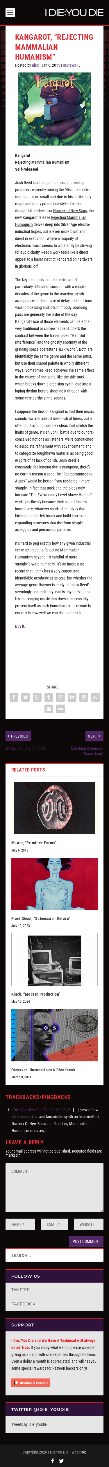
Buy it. (20, 626)
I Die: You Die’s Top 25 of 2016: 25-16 (41, 1110)
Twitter (20, 1289)
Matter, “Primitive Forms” (34, 842)
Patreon (88, 1354)
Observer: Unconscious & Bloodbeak (43, 1070)
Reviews (69, 65)
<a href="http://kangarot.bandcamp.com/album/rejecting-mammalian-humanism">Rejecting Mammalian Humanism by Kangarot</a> (54, 654)
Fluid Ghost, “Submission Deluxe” (41, 918)
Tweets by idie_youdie (29, 1424)
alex (35, 65)
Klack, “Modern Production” (35, 994)
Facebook (23, 1304)
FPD (83, 1452)
